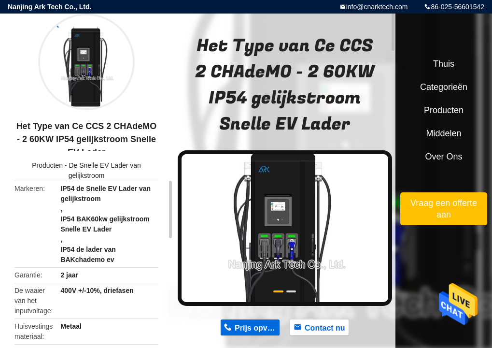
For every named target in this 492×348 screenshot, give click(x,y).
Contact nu (325, 328)
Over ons (443, 156)
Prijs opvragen (257, 328)
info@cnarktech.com (377, 7)
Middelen (443, 133)
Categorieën (443, 87)
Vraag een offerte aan (443, 208)
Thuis (443, 64)
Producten (47, 165)
